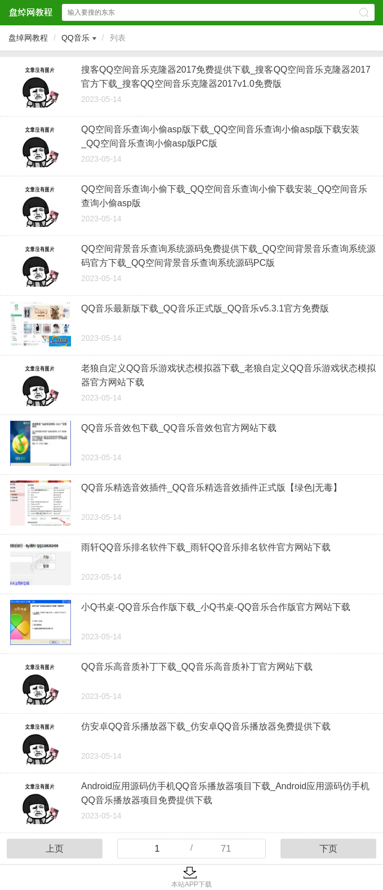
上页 (55, 848)
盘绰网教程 (28, 37)
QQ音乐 (75, 37)
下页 (328, 848)
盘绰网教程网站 (30, 12)
